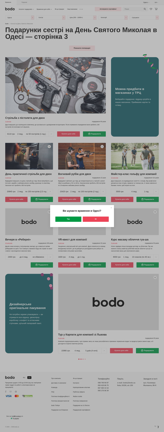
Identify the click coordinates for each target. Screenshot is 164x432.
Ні (96, 219)
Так (68, 219)
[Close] (111, 207)
